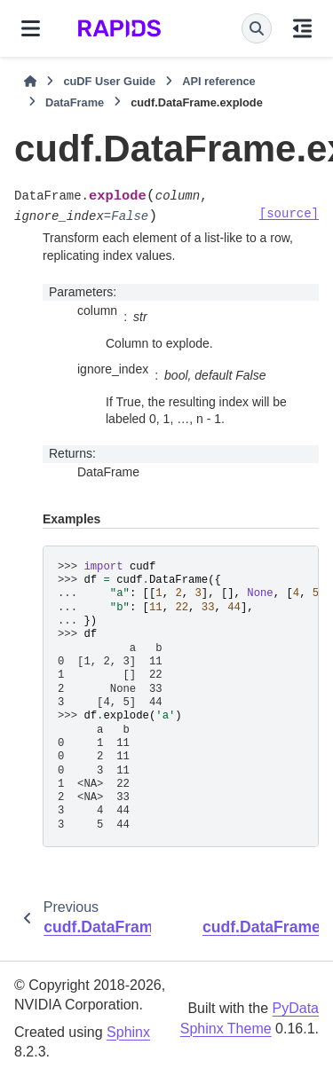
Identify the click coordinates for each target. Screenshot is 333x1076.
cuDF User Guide (109, 81)
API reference (219, 81)
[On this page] (302, 28)
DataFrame (74, 102)
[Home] (30, 82)
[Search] (257, 28)
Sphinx (128, 1032)
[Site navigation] (30, 28)
